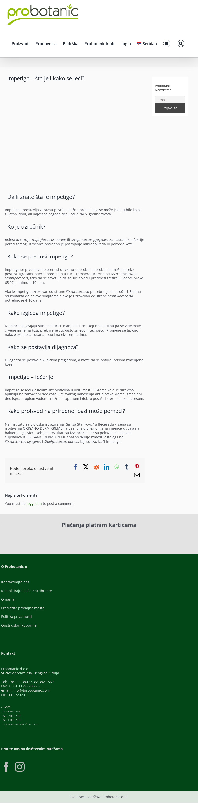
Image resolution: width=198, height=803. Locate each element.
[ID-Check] (38, 537)
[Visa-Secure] (71, 536)
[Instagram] (20, 767)
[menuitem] (147, 43)
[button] (181, 43)
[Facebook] (6, 767)
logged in (34, 503)
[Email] (170, 99)
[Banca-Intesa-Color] (113, 536)
